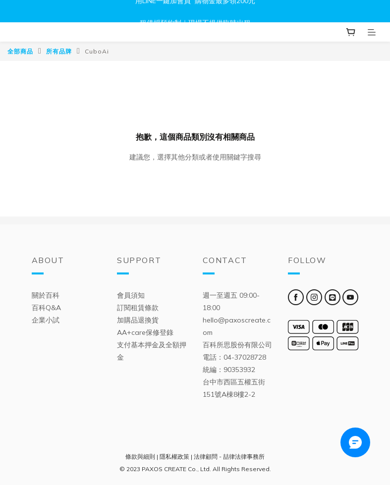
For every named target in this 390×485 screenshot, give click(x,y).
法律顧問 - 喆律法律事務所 (229, 456)
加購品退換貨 (138, 320)
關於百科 (45, 295)
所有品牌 (59, 51)
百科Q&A (46, 307)
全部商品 (20, 51)
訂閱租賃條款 (138, 307)
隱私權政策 (174, 456)
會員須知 (131, 295)
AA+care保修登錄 (145, 332)
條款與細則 (140, 456)
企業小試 (45, 320)
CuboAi (97, 51)
